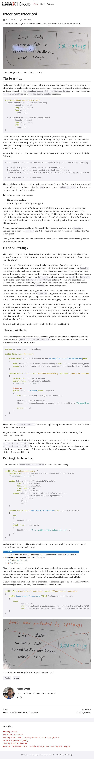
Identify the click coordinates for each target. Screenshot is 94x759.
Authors (50, 4)
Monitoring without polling (15, 740)
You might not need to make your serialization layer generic (31, 737)
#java (16, 678)
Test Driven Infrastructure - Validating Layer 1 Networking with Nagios (36, 746)
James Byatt (23, 688)
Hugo (70, 755)
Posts (36, 4)
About (42, 4)
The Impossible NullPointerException (20, 712)
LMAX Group (33, 755)
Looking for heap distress (15, 743)
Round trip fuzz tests (13, 734)
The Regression (83, 712)
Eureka (56, 755)
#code (7, 678)
